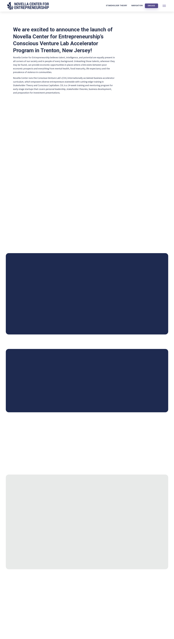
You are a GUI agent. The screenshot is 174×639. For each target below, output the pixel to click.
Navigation (137, 6)
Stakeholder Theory (116, 6)
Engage (151, 6)
